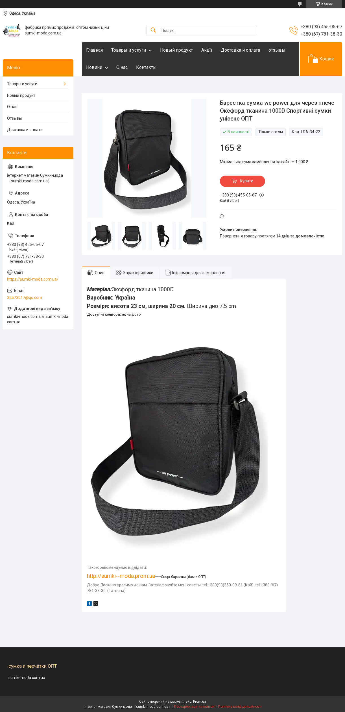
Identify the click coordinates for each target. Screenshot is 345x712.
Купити (246, 181)
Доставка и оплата (240, 50)
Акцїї (206, 50)
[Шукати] (153, 30)
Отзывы (14, 118)
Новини (94, 67)
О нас (122, 67)
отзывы (276, 50)
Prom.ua (199, 702)
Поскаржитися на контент (195, 707)
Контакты (146, 67)
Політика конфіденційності (239, 707)
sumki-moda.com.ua (26, 677)
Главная (94, 50)
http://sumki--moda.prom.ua (121, 576)
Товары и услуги (128, 50)
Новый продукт (176, 50)
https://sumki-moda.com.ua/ (32, 279)
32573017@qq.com (24, 297)
